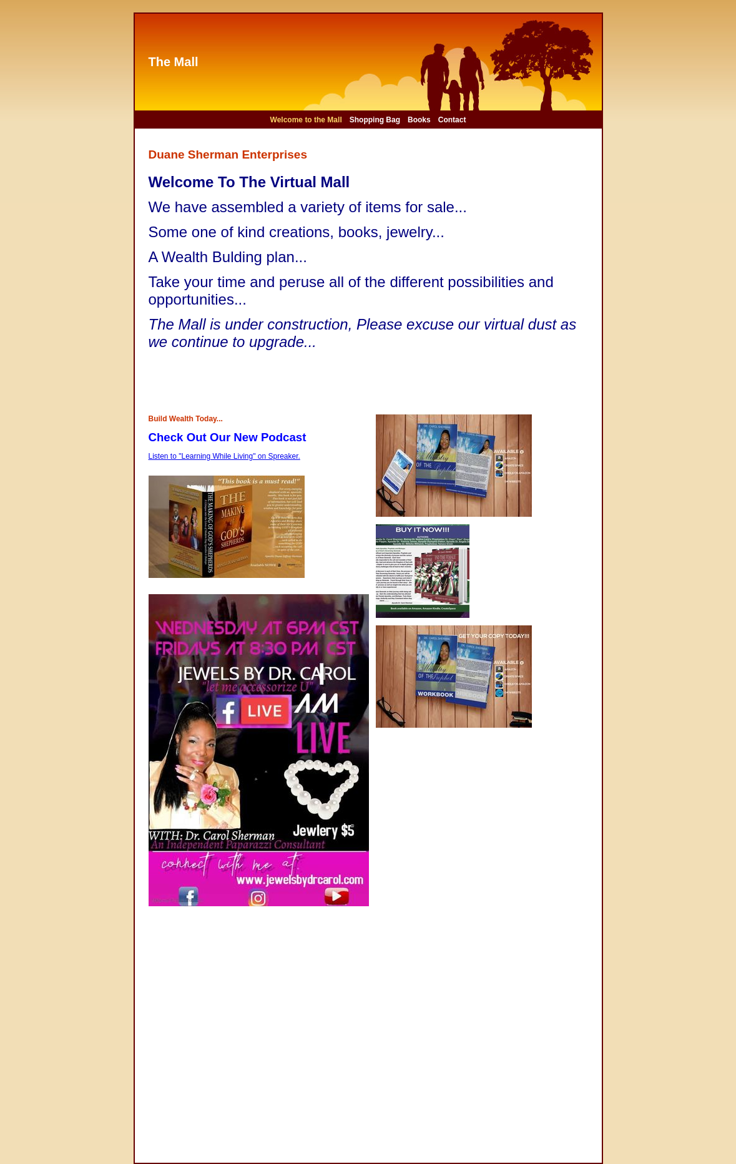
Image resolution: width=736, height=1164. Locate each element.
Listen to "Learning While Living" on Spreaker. (224, 456)
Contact (452, 119)
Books (419, 119)
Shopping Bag (375, 119)
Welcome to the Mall (306, 119)
